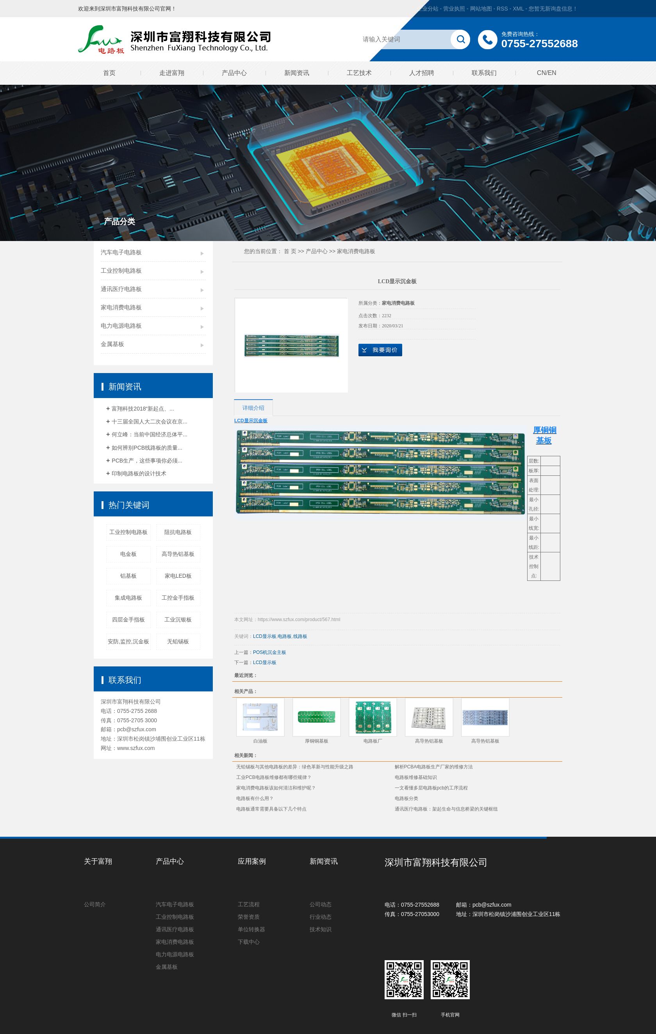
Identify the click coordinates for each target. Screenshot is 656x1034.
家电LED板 (178, 576)
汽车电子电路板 (121, 252)
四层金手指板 (128, 619)
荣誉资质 (249, 917)
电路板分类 (406, 798)
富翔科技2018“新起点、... (143, 408)
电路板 (285, 636)
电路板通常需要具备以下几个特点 (271, 809)
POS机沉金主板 (269, 652)
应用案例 (252, 861)
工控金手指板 (178, 598)
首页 (109, 73)
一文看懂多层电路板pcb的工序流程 (431, 788)
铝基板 (128, 576)
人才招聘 (421, 73)
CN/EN (546, 73)
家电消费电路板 (121, 307)
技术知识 (321, 929)
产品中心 (234, 73)
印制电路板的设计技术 (139, 473)
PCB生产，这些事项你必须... (147, 460)
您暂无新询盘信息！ (553, 8)
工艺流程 (249, 904)
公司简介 (95, 904)
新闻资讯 (296, 73)
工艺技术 (359, 73)
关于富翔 (98, 861)
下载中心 (249, 942)
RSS (502, 8)
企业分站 (428, 8)
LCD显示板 (264, 636)
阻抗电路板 (178, 532)
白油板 (260, 741)
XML (518, 8)
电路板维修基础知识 (416, 777)
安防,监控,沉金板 (128, 641)
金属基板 (112, 344)
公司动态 (321, 904)
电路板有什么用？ (255, 798)
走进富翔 (171, 73)
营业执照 (454, 8)
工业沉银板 (178, 619)
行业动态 (321, 917)
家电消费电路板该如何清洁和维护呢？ (276, 788)
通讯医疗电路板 (121, 289)
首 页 (290, 251)
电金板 (128, 554)
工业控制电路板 (121, 270)
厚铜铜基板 (316, 741)
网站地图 (482, 8)
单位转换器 (251, 929)
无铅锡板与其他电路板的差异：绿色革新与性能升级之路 (294, 767)
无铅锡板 (178, 641)
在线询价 (380, 350)
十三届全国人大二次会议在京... (149, 421)
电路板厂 (373, 741)
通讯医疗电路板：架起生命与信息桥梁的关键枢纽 (446, 809)
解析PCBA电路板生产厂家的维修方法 (434, 767)
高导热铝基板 (178, 554)
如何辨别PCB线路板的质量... (147, 448)
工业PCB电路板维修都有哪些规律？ (274, 777)
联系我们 (484, 73)
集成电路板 (128, 598)
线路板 (300, 636)
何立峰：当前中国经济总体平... (149, 434)
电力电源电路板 (121, 325)
